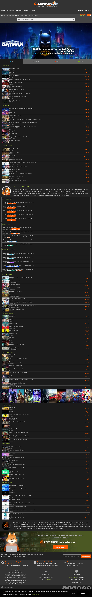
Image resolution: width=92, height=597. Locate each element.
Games (3, 10)
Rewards (27, 10)
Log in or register (83, 10)
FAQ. (48, 580)
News (33, 10)
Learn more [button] (36, 594)
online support (46, 579)
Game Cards (10, 10)
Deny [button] (73, 593)
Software (19, 10)
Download (61, 547)
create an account (73, 577)
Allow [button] (83, 593)
